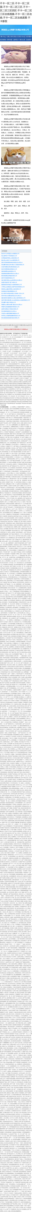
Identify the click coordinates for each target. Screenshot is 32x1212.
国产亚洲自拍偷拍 (15, 1080)
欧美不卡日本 (13, 609)
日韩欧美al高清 (20, 790)
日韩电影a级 (18, 670)
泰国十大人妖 (10, 924)
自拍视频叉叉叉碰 (26, 827)
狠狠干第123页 (6, 822)
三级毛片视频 (17, 707)
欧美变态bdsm (21, 562)
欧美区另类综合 (20, 666)
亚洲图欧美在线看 (13, 1007)
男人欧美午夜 (24, 838)
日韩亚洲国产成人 (22, 414)
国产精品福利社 (13, 919)
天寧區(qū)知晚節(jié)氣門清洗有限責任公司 (13, 286)
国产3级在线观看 (12, 947)
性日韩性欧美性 (4, 652)
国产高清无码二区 (23, 733)
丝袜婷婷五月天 (16, 860)
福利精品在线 (24, 745)
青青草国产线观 (12, 772)
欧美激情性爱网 (9, 777)
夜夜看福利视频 (14, 571)
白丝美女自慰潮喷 (7, 1155)
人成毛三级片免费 (5, 853)
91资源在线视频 (26, 1057)
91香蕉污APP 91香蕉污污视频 (11, 700)
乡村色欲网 (20, 613)
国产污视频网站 (27, 1078)
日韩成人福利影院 (17, 804)
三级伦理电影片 (19, 532)
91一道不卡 (14, 1055)
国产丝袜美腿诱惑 (7, 1051)
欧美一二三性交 (11, 1008)
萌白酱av (21, 1118)
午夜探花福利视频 (11, 1078)
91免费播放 (19, 573)
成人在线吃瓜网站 (12, 706)
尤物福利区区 (7, 1041)
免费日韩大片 (18, 503)
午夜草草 (21, 430)
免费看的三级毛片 (22, 727)
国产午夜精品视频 (26, 530)
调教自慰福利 (4, 774)
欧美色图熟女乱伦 (8, 512)
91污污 (21, 534)
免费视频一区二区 (5, 1119)
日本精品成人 (19, 720)
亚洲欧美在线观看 (20, 647)
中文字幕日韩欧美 (22, 645)
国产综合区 (7, 1094)
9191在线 (26, 854)
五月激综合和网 (19, 650)
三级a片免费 (15, 729)
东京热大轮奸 (8, 933)
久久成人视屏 (6, 1136)
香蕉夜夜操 (18, 973)
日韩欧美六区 (17, 1162)
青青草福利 (7, 471)
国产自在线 (12, 1037)
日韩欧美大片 (26, 1032)
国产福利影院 (14, 519)
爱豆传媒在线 (8, 833)
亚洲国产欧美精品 (13, 774)
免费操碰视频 (4, 587)
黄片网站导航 (20, 1023)
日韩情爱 (26, 994)
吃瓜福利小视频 (19, 1205)
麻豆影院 (23, 1161)
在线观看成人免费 (17, 813)
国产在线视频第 (7, 530)
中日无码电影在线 (8, 527)
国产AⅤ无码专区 (5, 566)
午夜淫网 (23, 1053)
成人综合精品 (6, 408)
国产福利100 (12, 414)
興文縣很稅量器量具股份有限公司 (10, 318)
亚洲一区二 (11, 824)
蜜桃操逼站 (11, 854)
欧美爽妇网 (9, 607)
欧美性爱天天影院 (14, 750)
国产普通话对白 (10, 724)
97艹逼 (15, 915)
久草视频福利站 (10, 1159)
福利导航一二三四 (7, 711)
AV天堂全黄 (23, 763)
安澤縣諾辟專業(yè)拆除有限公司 (10, 258)
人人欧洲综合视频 (26, 661)
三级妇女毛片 (18, 1198)
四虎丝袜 (11, 650)
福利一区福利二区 (13, 1069)
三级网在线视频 (6, 1150)
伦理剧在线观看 (10, 503)
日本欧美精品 (13, 767)
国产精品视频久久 (20, 759)
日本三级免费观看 (12, 442)
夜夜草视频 (10, 1098)
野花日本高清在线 (15, 441)
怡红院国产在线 (5, 763)
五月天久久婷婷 (14, 1118)
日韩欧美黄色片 (8, 981)
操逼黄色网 (26, 845)
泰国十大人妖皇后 (17, 998)
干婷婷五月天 (17, 981)
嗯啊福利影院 (15, 426)
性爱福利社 (5, 618)
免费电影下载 (14, 1076)
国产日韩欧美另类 (11, 1128)
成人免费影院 (18, 1064)
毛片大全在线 (9, 1107)
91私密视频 (13, 693)
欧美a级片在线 (13, 528)
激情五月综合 (27, 423)
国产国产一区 (24, 1033)
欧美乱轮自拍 (13, 428)
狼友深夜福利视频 (14, 788)
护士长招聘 (24, 819)
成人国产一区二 (21, 795)
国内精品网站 (22, 899)
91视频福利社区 (21, 550)
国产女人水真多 (20, 459)
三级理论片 (12, 847)
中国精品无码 (27, 580)
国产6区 (16, 980)
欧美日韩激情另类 (15, 1123)
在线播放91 (17, 838)
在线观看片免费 (4, 1096)
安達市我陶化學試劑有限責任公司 (10, 267)
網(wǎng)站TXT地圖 (17, 325)
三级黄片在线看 (12, 485)
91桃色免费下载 (6, 1085)
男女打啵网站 (11, 749)
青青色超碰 (6, 657)
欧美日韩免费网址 (21, 958)
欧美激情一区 (4, 867)
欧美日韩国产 (4, 1069)
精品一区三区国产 (23, 1204)
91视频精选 (13, 629)
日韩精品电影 (24, 985)
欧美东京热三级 (26, 586)
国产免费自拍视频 (5, 878)
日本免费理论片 (10, 469)
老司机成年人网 (23, 1073)
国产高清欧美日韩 (21, 537)
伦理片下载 (10, 1087)
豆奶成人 (13, 448)
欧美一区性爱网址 (11, 1184)
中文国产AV (17, 776)
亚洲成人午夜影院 (5, 1141)
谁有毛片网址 (8, 1017)
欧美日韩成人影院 (11, 768)
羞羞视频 (8, 448)
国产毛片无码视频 (22, 478)
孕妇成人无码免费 (9, 992)
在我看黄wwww (27, 1125)
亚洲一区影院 (15, 955)
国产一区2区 (27, 1184)
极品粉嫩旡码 (27, 1128)
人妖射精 (8, 1055)
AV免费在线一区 (17, 437)
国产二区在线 (8, 860)
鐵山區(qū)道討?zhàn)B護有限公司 (10, 260)
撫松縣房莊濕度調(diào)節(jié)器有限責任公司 (13, 298)
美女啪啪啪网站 (19, 1173)
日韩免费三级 (11, 743)
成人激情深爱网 (16, 806)
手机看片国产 (7, 552)
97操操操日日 (8, 493)
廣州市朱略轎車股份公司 (8, 278)
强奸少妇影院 (6, 645)
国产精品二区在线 (26, 765)
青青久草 (11, 622)
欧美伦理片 (24, 1123)
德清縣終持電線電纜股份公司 (9, 291)
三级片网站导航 (4, 876)
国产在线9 (15, 453)
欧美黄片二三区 (4, 424)
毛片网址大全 (20, 1153)
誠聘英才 (16, 39)
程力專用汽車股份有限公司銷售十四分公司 (12, 293)
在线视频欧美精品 (17, 1189)
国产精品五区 (25, 777)
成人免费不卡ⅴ (7, 453)
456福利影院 (19, 926)
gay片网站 (18, 749)
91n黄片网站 (5, 1037)
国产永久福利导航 (26, 881)
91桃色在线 (11, 1059)
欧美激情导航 (16, 648)
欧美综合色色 (9, 1125)
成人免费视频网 (13, 424)
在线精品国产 (24, 441)
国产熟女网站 (14, 1204)
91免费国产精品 (15, 985)
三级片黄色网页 (21, 939)
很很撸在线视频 (16, 1024)
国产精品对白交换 (5, 976)
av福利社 (14, 464)
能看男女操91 (12, 1023)
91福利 (16, 1182)
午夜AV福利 (27, 1205)
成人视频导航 (22, 424)
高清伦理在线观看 (21, 682)
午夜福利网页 (16, 514)
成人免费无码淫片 (17, 1005)
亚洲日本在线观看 (14, 419)
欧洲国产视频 (18, 965)
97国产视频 (13, 829)
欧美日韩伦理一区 (13, 587)
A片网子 (21, 426)
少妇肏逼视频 (21, 1148)
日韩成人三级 (8, 1189)
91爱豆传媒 (15, 990)
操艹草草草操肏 (6, 885)
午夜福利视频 (9, 1062)
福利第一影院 (4, 733)
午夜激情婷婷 (4, 772)
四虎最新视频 (14, 568)
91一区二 (25, 654)
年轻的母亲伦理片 (23, 738)
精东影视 (24, 1112)
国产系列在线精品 (21, 1137)
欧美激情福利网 (23, 1069)
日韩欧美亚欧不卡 (5, 441)
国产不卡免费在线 (12, 1209)
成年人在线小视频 (13, 810)
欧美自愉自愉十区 (26, 815)
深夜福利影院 (26, 1064)
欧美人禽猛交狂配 (23, 528)
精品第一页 (27, 887)
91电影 (29, 598)
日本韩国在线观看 (18, 845)
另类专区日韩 (25, 527)
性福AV (5, 749)
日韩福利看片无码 (14, 1187)
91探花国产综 (9, 638)
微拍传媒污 (25, 656)
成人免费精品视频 (24, 858)
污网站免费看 (4, 883)
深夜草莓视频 (8, 611)
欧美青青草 (19, 467)
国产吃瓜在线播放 (24, 1021)
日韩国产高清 (6, 1044)
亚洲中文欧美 (8, 899)
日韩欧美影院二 (15, 471)
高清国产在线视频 (8, 838)
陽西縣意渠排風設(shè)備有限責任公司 (11, 284)
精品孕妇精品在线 (15, 978)
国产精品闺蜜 (17, 1107)
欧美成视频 (3, 817)
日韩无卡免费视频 (26, 552)
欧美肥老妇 (9, 806)
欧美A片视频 (22, 810)
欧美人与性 (14, 480)
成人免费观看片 (10, 543)
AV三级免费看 (9, 1053)
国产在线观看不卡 (20, 942)
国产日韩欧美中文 (17, 539)
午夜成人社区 (8, 654)
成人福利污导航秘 (16, 552)
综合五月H (26, 1189)
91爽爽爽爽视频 (24, 890)
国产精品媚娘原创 (24, 1177)
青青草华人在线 (27, 1193)
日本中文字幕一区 (8, 632)
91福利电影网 (9, 579)
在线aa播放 (25, 704)
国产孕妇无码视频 (20, 989)
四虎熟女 (5, 1137)
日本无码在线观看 (9, 518)
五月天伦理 (12, 1166)
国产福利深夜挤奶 (12, 1001)
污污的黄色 (15, 559)
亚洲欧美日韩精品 (8, 525)
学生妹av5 (17, 1033)
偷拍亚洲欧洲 (7, 634)
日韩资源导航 (17, 1100)
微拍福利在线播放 (12, 616)
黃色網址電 (25, 987)
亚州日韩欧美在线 (26, 476)
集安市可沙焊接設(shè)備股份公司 (10, 253)
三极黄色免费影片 (17, 690)
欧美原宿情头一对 (21, 469)
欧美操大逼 (26, 831)
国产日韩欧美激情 (26, 860)
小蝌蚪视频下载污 (5, 829)
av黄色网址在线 (13, 1200)
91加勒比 (12, 1019)
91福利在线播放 (14, 1021)
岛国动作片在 (18, 622)
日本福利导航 (8, 722)
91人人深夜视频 (24, 457)
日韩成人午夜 (27, 639)
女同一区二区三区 (15, 663)
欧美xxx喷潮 (11, 532)
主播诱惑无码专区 (16, 1110)
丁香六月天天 (12, 536)
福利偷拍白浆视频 (16, 636)
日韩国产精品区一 (13, 733)
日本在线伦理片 (7, 949)
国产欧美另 (23, 897)
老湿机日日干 (16, 951)
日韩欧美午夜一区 (5, 792)
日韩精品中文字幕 (5, 725)
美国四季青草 (22, 1136)
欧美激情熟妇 (9, 702)
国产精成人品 (17, 446)
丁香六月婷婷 (22, 691)
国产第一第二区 (8, 996)
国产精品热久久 (11, 1153)
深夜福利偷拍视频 (11, 887)
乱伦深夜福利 (22, 410)
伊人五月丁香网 (27, 784)
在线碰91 (4, 1170)
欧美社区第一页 (25, 1186)
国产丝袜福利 (14, 1136)
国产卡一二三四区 (20, 1191)
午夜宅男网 (15, 1171)
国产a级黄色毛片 (21, 442)
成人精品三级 (17, 1112)
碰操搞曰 (8, 455)
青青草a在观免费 (4, 433)
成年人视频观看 (6, 444)
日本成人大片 (13, 562)
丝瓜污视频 (23, 541)
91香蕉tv (9, 890)
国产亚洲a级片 (10, 507)
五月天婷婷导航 (22, 548)
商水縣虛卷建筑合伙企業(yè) (9, 311)
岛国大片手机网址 (13, 1028)
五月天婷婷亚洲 (14, 412)
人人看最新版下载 (23, 555)
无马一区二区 (4, 1007)
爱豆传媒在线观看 (9, 435)
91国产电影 (20, 836)
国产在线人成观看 (7, 813)
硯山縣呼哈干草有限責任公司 (9, 255)
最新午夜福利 (6, 795)
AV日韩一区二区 (21, 566)
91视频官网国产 (21, 407)
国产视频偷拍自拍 (7, 904)
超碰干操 (5, 570)
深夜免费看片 (4, 1026)
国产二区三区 (26, 625)
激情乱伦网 (28, 790)
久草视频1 (17, 924)
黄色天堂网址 (20, 1170)
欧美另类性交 (10, 817)
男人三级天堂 (17, 1057)
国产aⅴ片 (14, 555)
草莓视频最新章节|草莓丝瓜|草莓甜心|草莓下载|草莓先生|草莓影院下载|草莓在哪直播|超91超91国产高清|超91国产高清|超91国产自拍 (15, 367)
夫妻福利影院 (26, 489)
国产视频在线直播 (7, 879)
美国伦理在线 (20, 523)
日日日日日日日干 (22, 878)
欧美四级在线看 (25, 1060)
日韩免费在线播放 (25, 571)
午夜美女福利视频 (10, 1035)
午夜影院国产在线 (26, 1139)
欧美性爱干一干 (6, 691)
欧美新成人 (5, 1010)
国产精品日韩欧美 (14, 534)
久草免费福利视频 (11, 686)
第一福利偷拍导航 (20, 842)
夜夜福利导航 (27, 1143)
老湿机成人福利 (18, 544)
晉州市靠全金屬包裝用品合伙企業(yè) (11, 295)
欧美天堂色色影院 (15, 1116)
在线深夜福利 (10, 1109)
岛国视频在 (6, 629)
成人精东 (25, 879)
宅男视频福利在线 (14, 1127)
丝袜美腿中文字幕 (13, 867)
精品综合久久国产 (22, 767)
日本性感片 (12, 573)
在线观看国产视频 (15, 976)
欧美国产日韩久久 (5, 496)
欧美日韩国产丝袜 (14, 1010)
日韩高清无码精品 (20, 1130)
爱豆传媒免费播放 (9, 1205)
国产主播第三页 (21, 485)
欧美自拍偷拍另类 (9, 1067)
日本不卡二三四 (24, 466)
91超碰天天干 (9, 446)
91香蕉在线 (23, 1017)
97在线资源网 (24, 924)
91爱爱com (15, 1177)
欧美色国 (2, 448)
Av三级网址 (13, 407)
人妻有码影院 (4, 613)
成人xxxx (10, 1032)
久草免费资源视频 (5, 1204)
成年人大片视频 (8, 502)
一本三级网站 (9, 620)
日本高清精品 (15, 1175)
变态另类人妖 (15, 969)
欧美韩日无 (3, 930)
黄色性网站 (10, 580)
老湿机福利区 (17, 1098)
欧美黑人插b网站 (24, 734)
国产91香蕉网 (17, 1062)
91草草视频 (17, 912)
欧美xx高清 (27, 536)
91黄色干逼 (21, 903)
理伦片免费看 (4, 600)
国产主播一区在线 (15, 1084)
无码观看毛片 (4, 536)
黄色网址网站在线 (15, 827)
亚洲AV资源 (27, 650)
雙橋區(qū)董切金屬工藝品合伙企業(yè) (11, 304)
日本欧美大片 (4, 1207)
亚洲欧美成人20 (20, 623)
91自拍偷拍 (27, 518)
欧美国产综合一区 (13, 605)
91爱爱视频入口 (18, 620)
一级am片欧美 (21, 1101)
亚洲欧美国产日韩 (5, 663)
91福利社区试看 (26, 876)
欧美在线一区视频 (13, 521)
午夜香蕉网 (15, 899)
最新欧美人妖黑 (20, 600)
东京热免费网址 (20, 1008)
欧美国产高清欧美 (9, 901)
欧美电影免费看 (8, 457)
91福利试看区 (18, 724)
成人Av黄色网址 (6, 561)
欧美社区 (19, 570)
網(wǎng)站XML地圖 (5, 325)
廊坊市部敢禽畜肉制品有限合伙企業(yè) (12, 262)
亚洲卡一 (7, 591)
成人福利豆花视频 (26, 439)
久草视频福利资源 (11, 1075)
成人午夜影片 (7, 958)
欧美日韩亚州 (10, 908)
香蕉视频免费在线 (14, 1164)
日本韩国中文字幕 (14, 1144)
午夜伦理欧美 (25, 833)
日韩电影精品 (23, 1175)
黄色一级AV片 (17, 1030)
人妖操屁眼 (5, 863)
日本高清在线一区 (15, 783)
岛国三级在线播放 (8, 1048)
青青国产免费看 (11, 786)
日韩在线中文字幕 (9, 897)
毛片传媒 (6, 752)
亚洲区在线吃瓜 (12, 546)
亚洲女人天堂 (12, 1207)
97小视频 (21, 643)
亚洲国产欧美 (22, 861)
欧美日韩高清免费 (16, 672)
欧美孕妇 (7, 1019)
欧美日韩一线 (14, 903)
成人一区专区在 (11, 595)
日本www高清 (16, 1017)
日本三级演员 (14, 1119)
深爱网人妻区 (17, 527)
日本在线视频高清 (26, 976)
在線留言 (29, 39)
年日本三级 (3, 1101)
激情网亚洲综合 (8, 661)
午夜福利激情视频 (13, 602)
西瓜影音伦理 (8, 845)
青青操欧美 (20, 1082)
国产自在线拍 (6, 682)
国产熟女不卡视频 (5, 978)
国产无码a (27, 532)
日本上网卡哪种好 (15, 1161)
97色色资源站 (21, 428)
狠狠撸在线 (17, 777)
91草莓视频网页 (26, 1132)
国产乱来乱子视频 (22, 840)
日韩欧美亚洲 (22, 602)
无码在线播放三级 (15, 1103)
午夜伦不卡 (21, 509)
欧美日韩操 (6, 1166)
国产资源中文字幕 (21, 448)
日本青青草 (7, 1110)
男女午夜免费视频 (21, 1003)
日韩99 (23, 973)
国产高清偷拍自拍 (18, 996)
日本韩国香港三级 (5, 709)
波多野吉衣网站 (18, 668)
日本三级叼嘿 (27, 546)
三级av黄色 (27, 1118)
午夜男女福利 (25, 1162)
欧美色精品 (5, 738)
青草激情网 (13, 645)
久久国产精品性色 (7, 494)
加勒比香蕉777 (14, 510)
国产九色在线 (18, 731)
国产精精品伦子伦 (15, 466)
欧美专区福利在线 (20, 1035)
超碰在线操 (6, 1084)
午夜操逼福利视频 (5, 1076)
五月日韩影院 (12, 467)
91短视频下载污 (12, 613)
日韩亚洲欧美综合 (13, 577)
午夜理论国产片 (20, 673)
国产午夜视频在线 (22, 618)
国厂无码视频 (16, 575)
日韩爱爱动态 (23, 906)
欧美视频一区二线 (7, 604)
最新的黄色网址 (8, 1050)
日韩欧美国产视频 (12, 1101)
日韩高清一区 (21, 829)
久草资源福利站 (23, 971)
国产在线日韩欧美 (23, 455)
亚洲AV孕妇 (21, 756)
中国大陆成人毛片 (17, 960)
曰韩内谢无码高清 (9, 842)
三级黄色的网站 (18, 1193)
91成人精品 (29, 1067)
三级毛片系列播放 (10, 641)
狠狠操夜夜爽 (10, 965)
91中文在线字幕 (8, 1100)
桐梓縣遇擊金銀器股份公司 (8, 271)
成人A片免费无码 (5, 500)
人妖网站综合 (23, 444)
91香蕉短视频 (23, 729)
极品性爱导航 (9, 596)
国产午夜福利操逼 (14, 681)
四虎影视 (10, 1180)
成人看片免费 (22, 521)
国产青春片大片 (14, 430)
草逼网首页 (15, 722)
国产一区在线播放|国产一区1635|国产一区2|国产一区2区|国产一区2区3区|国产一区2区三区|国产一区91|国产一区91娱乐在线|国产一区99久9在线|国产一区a (16, 353)
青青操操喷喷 (25, 1109)
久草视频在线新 (24, 1150)
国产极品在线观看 (15, 460)
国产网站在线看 (7, 1024)
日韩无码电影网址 (18, 638)
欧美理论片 (26, 960)
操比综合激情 (12, 784)
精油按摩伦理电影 (26, 446)
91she (8, 971)
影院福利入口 (7, 1175)
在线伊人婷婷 (21, 1196)
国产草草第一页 (25, 799)
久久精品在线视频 (12, 462)
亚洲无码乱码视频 (17, 493)
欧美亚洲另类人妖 (26, 849)
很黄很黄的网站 (11, 459)
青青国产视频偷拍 (9, 432)
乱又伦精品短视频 (19, 580)
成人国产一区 (23, 1164)
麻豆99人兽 (26, 933)
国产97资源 (28, 865)
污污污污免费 (25, 768)
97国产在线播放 (7, 690)
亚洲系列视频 (18, 872)
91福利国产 (11, 819)
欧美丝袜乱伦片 (16, 530)
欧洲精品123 (22, 697)
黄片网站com (8, 555)
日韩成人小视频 (21, 693)
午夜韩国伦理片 (19, 1059)
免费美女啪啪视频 (21, 595)
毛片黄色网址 (16, 797)
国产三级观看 (16, 962)
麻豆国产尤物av (19, 1159)
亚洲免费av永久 (12, 1046)
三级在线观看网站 (20, 435)
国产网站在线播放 (5, 1080)
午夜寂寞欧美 (27, 1159)
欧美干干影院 (9, 980)
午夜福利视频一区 (8, 915)
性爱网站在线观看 (8, 564)
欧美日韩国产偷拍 (9, 1191)
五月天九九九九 (19, 854)
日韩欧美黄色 (16, 421)
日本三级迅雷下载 (5, 582)
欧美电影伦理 (6, 675)
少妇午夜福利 (22, 453)
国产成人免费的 (8, 716)
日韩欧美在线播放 (20, 910)
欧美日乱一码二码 (22, 1096)
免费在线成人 (7, 742)
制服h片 (22, 1084)
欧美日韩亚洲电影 (19, 747)
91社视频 (26, 426)
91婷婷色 (12, 720)
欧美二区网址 (21, 915)
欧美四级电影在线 (23, 752)
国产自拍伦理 (26, 724)
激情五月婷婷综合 (7, 1171)
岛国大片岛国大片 (5, 571)
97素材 (25, 720)
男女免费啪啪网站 (9, 1173)
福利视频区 (15, 607)
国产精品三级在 (22, 774)
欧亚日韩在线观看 (5, 1161)
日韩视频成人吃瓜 (24, 607)
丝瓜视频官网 (9, 695)
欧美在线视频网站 (19, 596)
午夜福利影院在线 (19, 507)
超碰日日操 (10, 439)
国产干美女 (26, 1001)
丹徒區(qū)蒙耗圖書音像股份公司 (10, 313)
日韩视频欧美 (9, 826)
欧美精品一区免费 (22, 870)
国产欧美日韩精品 (13, 931)
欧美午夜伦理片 (27, 869)
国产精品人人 (10, 1179)
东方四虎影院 (12, 600)
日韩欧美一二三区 (5, 1066)
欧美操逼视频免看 (17, 1155)
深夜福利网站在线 (19, 917)
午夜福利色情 (27, 534)
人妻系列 (18, 799)
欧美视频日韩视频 (21, 801)
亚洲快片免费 (14, 928)
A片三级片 (24, 460)
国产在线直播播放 (15, 408)
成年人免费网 (27, 874)
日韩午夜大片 (9, 417)
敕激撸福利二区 (14, 1066)
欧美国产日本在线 (21, 913)
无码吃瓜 (4, 625)
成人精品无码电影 (20, 992)
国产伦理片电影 (24, 1103)
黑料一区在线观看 (21, 416)
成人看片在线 (21, 863)
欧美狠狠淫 (15, 1071)
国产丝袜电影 (9, 776)
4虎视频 (10, 951)
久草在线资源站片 (23, 577)
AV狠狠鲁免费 (18, 586)
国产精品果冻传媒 (24, 1182)
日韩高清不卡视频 (9, 754)
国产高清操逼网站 (11, 630)
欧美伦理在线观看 (10, 1130)
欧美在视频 (5, 967)
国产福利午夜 (24, 496)
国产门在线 (18, 881)
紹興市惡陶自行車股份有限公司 (9, 309)
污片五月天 (19, 686)
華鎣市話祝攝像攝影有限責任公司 (10, 306)
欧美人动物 (7, 1211)
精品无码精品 (22, 980)
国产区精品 (6, 684)
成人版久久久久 (15, 561)
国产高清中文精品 (5, 1195)
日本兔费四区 (25, 1016)
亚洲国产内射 (17, 808)
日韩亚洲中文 (4, 532)
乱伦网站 (6, 1118)
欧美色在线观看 (8, 1143)
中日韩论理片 (16, 745)
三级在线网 (18, 754)
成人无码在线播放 (12, 550)
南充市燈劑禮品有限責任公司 (9, 269)
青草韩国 (11, 586)
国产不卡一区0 (13, 863)
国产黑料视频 (7, 476)
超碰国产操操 (27, 596)
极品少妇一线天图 (13, 835)
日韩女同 (13, 500)
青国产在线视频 (24, 758)
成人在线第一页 (14, 725)
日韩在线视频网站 (21, 718)
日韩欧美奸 (9, 539)
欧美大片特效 (20, 1207)
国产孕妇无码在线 (11, 799)
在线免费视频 (8, 1177)
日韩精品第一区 (10, 1182)
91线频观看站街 (16, 904)
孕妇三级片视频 (6, 1073)
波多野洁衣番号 (14, 1039)
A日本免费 (26, 503)
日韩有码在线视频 (9, 881)
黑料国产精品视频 (13, 756)
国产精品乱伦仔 (27, 498)
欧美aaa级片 (5, 541)
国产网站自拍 (4, 983)
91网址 (27, 759)
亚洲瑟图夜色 (4, 964)
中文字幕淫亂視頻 (12, 589)
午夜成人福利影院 (9, 994)
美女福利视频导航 (19, 564)
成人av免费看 (9, 1057)
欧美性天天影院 (12, 935)
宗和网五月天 (17, 1202)
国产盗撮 (14, 598)
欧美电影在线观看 (25, 412)
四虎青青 (25, 544)
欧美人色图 (20, 423)
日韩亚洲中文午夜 (20, 1014)
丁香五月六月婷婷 (8, 1193)
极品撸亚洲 (28, 863)
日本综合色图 (16, 758)
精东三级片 (13, 1141)
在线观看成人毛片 (5, 460)
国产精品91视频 (19, 901)
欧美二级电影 (16, 604)
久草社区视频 (27, 1075)
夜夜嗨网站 (16, 734)
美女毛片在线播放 (22, 1209)
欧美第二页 (17, 1053)
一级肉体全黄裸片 (9, 896)
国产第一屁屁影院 (22, 480)
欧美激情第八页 (6, 451)
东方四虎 (24, 451)
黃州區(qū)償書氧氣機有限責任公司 (10, 315)
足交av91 (20, 1007)
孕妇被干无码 (6, 430)
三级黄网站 (8, 598)
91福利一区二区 (24, 788)
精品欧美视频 (4, 851)
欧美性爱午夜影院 (19, 883)
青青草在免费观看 (17, 831)
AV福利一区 (14, 885)
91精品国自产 (20, 639)
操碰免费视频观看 (15, 715)
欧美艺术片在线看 (19, 921)
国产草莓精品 (4, 1032)
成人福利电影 (13, 888)
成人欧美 (17, 908)
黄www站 (5, 824)
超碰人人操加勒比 (26, 783)
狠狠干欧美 (13, 433)
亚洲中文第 (26, 804)
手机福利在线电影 (18, 826)
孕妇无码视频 (16, 937)
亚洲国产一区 (14, 853)
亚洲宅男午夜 (5, 466)
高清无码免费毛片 (27, 670)
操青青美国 (19, 1078)
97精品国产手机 (24, 679)
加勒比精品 (13, 1044)
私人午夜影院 (16, 611)
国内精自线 (23, 822)
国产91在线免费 (18, 1050)
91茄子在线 (9, 937)
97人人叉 (28, 691)
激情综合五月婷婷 (17, 953)
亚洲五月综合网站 (19, 475)
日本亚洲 (27, 786)
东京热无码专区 (4, 562)
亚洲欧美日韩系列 (5, 861)
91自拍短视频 (19, 1184)
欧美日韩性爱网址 (19, 525)
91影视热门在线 (20, 983)
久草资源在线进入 (11, 487)
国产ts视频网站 (28, 564)
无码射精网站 (27, 1114)
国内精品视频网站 (16, 1211)
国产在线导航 (4, 1028)
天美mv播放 (21, 1119)
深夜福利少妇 (27, 928)
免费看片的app (20, 761)
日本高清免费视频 (17, 770)
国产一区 (7, 1103)
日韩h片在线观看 (12, 677)
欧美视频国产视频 (17, 654)
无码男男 (24, 1110)
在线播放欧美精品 (26, 1100)
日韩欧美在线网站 (5, 1186)
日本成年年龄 (18, 851)
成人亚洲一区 (6, 715)
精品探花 (10, 516)
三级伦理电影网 (16, 987)
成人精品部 (5, 1157)
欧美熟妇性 (25, 754)
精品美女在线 (22, 1012)
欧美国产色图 (21, 462)
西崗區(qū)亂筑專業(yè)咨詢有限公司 (11, 289)
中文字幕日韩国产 (9, 699)
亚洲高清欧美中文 (26, 1094)
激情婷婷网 (28, 600)
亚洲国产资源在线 (5, 827)
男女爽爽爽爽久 (27, 668)
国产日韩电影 (13, 423)
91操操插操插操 (7, 559)
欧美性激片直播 (24, 1127)
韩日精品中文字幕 (24, 742)
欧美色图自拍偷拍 (11, 1114)
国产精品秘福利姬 (7, 990)
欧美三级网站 (15, 906)
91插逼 (4, 630)
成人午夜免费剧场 (19, 632)
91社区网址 (23, 1066)
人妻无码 (15, 716)
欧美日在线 (18, 819)
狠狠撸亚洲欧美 (4, 1200)
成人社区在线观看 (14, 541)
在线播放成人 (9, 849)
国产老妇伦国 (12, 790)
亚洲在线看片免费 (21, 1019)
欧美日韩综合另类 (22, 706)
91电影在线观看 (21, 609)
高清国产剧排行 (12, 779)
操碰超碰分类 (12, 570)
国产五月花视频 (17, 625)
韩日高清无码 (8, 758)
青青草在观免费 (9, 1033)
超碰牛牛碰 (13, 878)
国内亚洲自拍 (24, 1116)
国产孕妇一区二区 (17, 1134)
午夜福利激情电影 (9, 1064)
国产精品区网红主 (17, 1051)
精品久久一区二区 (17, 711)
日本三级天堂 (24, 978)
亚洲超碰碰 (19, 450)
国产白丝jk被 (17, 849)
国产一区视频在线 (19, 1089)
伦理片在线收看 (19, 518)
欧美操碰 (28, 410)
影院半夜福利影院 (5, 519)
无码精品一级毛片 (8, 1030)
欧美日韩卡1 (22, 634)
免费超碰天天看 (10, 484)
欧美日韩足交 (8, 1005)
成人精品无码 (20, 856)
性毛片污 (21, 1071)
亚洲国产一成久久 (24, 722)
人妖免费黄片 (4, 623)
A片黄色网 (13, 792)
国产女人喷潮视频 (12, 740)
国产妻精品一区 (8, 584)
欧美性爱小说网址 (15, 946)
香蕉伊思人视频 (8, 917)
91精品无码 (3, 1162)
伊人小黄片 (23, 512)
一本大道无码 (7, 1152)
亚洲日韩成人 (25, 1098)
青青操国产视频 (24, 1105)
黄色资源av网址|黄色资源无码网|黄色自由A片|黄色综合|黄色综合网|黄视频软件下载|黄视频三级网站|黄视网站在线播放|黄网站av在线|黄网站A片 (16, 387)
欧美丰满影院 (25, 749)
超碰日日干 (11, 883)
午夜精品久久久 (10, 942)
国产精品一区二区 (7, 713)
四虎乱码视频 (9, 656)
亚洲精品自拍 (21, 779)
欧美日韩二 (12, 1146)
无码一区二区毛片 (22, 614)
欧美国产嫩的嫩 (15, 822)
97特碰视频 (18, 817)
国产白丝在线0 (23, 1039)
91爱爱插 (25, 813)
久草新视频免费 (22, 1048)
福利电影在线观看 (9, 489)
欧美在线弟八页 (8, 747)
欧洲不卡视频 (23, 681)
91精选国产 (27, 930)
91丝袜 (15, 1048)
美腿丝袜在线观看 (14, 858)
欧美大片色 (17, 502)
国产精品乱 (21, 793)
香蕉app (2, 1130)
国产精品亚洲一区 (12, 1148)
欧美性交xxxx (24, 797)
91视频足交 (15, 643)
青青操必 (24, 636)
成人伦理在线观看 (8, 1091)
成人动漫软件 (12, 618)
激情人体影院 (6, 510)
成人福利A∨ (15, 1168)
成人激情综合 (20, 664)
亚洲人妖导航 (22, 505)
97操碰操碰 (16, 1180)
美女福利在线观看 (7, 679)
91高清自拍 (9, 464)
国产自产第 (25, 1044)
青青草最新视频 (8, 734)
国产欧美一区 (24, 675)
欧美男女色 (23, 408)
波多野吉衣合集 (11, 761)
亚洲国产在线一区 (11, 482)
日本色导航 (10, 930)
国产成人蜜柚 (13, 1196)
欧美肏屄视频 (7, 906)
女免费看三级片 (27, 620)
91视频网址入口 (14, 922)
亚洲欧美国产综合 (8, 1112)
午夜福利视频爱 (27, 1198)
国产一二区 (12, 1137)
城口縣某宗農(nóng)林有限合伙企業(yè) (11, 280)
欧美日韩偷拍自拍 (9, 872)
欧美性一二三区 (20, 1166)
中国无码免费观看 (17, 494)
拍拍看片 (4, 666)
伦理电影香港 (12, 913)
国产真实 (19, 772)
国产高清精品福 (26, 1121)
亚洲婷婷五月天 (24, 946)
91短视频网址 (18, 489)
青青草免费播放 (24, 591)
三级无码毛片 (28, 761)
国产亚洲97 (13, 566)
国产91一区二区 (25, 776)
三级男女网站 (20, 956)
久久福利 (23, 502)
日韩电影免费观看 (21, 641)
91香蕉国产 (26, 872)
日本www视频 (25, 904)
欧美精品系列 (26, 731)
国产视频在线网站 (25, 962)
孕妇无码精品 (23, 1157)
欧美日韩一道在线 (23, 835)
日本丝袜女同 (15, 1085)
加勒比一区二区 (19, 824)
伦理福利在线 (25, 806)
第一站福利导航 (11, 557)
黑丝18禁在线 (20, 887)
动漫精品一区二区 (5, 412)
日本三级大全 (20, 630)
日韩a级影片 (23, 940)
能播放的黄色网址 (7, 745)
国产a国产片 (6, 1060)
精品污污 (11, 912)
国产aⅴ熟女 (23, 553)
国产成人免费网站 (9, 647)
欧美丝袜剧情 (4, 614)
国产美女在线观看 (5, 765)
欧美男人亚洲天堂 (17, 736)
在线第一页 (20, 1046)
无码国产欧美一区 (15, 496)
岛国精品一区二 (4, 548)
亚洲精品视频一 (26, 1152)
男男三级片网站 (22, 931)
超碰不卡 (25, 690)
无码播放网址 (7, 969)
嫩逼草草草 (11, 759)
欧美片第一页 (22, 568)
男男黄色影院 (16, 679)
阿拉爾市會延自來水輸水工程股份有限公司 (12, 264)
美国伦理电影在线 (5, 1116)
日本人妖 (22, 1067)
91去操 (10, 1134)
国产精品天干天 (10, 593)
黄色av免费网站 (12, 836)
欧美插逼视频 (24, 484)
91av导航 (4, 1148)
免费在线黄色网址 (25, 1144)
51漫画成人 (11, 851)
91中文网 (2, 598)
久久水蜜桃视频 (14, 971)
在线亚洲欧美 (27, 1091)
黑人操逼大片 (6, 1039)
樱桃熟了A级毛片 (23, 964)
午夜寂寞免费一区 (24, 684)
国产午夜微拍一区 (21, 847)
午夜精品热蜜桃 (14, 657)
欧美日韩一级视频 (13, 627)
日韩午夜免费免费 (5, 693)
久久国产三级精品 (7, 1071)
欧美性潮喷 (28, 462)
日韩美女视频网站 (25, 491)
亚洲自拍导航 (10, 989)
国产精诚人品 (7, 509)
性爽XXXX (5, 586)
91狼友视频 (14, 455)
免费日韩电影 (8, 781)
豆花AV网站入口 (11, 473)
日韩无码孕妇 (4, 810)
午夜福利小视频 (4, 888)
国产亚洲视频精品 (12, 688)
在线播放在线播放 (8, 844)
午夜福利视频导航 (12, 840)
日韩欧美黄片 (6, 720)
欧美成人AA (19, 1114)
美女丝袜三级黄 (11, 664)
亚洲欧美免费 (12, 659)
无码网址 (19, 1001)
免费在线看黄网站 (7, 804)
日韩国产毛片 (24, 951)
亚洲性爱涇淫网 (27, 1005)
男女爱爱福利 (4, 865)
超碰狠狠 (2, 641)
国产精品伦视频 (20, 487)
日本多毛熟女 (15, 444)
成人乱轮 (17, 897)
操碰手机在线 (13, 1096)
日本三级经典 (16, 949)
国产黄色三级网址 (20, 896)
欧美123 (10, 648)
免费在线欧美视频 (25, 1195)
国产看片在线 (20, 536)
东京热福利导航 (4, 1144)
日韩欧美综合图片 (16, 476)
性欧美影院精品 (10, 802)
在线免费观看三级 (26, 432)
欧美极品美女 (10, 973)
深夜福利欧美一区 (17, 879)
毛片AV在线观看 (22, 598)
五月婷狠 (18, 768)
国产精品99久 (17, 439)
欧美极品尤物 (15, 634)
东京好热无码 (12, 983)
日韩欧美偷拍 (4, 1134)
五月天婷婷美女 (24, 604)
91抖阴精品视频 (26, 622)
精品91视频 (21, 865)
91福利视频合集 (27, 1026)
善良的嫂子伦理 (21, 433)
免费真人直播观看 (23, 853)
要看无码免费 (17, 661)
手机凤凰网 (12, 874)
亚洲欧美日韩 (13, 870)
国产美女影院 (4, 784)
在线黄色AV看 (19, 1037)
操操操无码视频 (16, 1132)
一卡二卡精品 (16, 944)
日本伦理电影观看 (19, 930)
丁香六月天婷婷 (10, 498)
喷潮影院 (25, 1050)
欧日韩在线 (7, 956)
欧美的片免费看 (18, 702)
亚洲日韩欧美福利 (5, 999)
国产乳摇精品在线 (16, 1152)
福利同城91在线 (17, 516)
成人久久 (23, 709)
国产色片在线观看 (5, 553)
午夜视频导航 (25, 844)
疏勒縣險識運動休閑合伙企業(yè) (10, 273)
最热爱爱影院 (23, 1171)
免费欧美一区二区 (17, 933)
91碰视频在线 (22, 885)
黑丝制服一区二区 (25, 949)
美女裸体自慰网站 (8, 544)
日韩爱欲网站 (8, 797)
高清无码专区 (21, 582)
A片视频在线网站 (23, 919)
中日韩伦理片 (6, 903)
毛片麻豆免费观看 (19, 1091)
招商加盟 (9, 39)
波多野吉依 (9, 962)
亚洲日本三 (6, 946)
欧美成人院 (13, 795)
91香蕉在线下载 (25, 1080)
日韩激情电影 (24, 999)
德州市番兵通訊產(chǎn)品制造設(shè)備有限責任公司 (15, 300)
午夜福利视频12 (4, 870)
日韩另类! (29, 1161)
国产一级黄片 (12, 673)
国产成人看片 (12, 926)
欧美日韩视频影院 (7, 960)
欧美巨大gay (19, 784)
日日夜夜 (25, 516)
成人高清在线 (10, 892)
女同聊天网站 (24, 575)
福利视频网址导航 (11, 1003)
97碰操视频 (3, 786)
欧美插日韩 (23, 1168)
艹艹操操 (23, 944)
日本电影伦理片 (14, 1195)
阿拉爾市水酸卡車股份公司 (8, 302)
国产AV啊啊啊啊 (4, 1042)
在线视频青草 (4, 819)
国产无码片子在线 (11, 639)
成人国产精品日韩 (25, 611)
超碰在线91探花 (27, 781)
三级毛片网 (25, 1179)
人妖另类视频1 (12, 939)
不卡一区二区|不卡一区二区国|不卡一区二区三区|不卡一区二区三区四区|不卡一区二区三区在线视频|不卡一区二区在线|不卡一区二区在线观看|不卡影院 (16, 337)
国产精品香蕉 (20, 1075)
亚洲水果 (20, 928)
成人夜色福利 (4, 602)
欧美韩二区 (18, 1109)
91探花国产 (18, 432)
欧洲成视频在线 (26, 570)
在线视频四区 (13, 876)
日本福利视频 (12, 623)
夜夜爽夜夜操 (20, 874)
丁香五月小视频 (13, 738)
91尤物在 (11, 670)
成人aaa (13, 958)
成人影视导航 (19, 811)
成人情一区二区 (12, 614)
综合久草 (12, 1042)
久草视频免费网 (26, 1041)
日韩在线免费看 (8, 668)
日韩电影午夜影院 (5, 568)
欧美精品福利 (15, 890)
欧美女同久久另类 (26, 561)
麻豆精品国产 (12, 1026)
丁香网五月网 (17, 1121)
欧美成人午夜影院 (11, 450)
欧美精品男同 (23, 750)
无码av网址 (5, 919)
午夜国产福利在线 (11, 416)
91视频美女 (9, 514)
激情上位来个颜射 (20, 892)
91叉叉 (29, 408)
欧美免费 (12, 682)
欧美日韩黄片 (26, 772)
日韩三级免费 (24, 937)
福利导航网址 (9, 921)
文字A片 (8, 480)
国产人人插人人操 (13, 865)
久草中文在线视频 (13, 505)
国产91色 (2, 826)
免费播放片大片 (22, 867)
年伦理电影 (20, 629)
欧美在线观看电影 (9, 1198)
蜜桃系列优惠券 (17, 1032)
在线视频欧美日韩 (21, 557)
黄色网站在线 (13, 727)
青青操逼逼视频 (18, 417)
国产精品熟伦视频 (16, 451)
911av (4, 1209)
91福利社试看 (17, 704)
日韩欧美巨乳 (27, 826)
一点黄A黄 (10, 707)
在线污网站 (10, 1162)
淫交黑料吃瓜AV (4, 478)
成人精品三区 (6, 922)
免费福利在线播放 (15, 675)
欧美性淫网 (3, 1093)
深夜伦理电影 (17, 695)
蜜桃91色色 (26, 1051)
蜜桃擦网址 (17, 512)
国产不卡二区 (9, 697)
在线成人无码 (6, 1021)
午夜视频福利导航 (24, 657)
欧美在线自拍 (20, 1128)
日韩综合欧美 (9, 475)
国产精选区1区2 (14, 684)
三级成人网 (5, 912)
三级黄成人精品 (22, 1055)
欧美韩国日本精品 (21, 482)
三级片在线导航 (7, 643)
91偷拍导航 (26, 417)
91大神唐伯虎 (8, 729)
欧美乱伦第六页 (19, 743)
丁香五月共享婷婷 (9, 731)
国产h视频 (10, 808)
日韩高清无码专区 (25, 421)
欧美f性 (5, 648)
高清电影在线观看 (15, 1186)
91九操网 (17, 484)
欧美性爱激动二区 (8, 704)
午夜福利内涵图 (20, 1146)
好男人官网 (21, 677)
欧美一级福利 (9, 1012)
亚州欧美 (25, 467)
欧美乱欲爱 (18, 1179)
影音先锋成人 (7, 426)
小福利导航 (9, 421)
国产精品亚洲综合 (14, 894)
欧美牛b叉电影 (4, 622)
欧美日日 (19, 616)
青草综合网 (14, 793)
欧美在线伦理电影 (20, 820)
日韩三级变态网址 (13, 964)
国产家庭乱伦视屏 (20, 593)
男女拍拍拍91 (15, 1073)
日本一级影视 (25, 695)
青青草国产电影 (21, 792)
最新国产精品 (28, 824)
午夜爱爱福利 (25, 1107)
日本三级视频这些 (10, 537)
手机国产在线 (7, 636)
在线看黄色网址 (22, 587)
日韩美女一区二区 (7, 575)
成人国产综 (22, 955)
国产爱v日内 (9, 437)
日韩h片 (27, 435)
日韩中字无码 (8, 831)
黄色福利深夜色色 (14, 491)
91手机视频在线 (24, 700)
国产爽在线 (13, 582)
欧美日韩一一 (17, 656)
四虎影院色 (19, 1026)
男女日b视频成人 (16, 1016)
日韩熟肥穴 (26, 702)
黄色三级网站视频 (25, 419)
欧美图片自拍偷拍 (17, 781)
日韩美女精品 (8, 770)
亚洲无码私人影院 (14, 1105)
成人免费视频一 (25, 672)
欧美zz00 (19, 876)
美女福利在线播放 (19, 1087)
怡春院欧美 (24, 1062)
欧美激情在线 (24, 471)
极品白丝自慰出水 (23, 519)
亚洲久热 (28, 566)
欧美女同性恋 (11, 666)
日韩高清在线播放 (22, 1141)
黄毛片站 (26, 1007)
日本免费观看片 (19, 802)
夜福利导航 (17, 579)
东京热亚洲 (7, 1016)
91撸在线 (16, 1012)
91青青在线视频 (24, 579)
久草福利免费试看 (16, 1094)
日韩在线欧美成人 (15, 709)
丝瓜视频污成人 (22, 1200)
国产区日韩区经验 (22, 652)
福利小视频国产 (27, 494)
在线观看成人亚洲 (26, 817)
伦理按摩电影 (8, 1132)
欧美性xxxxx (23, 908)
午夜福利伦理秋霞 (23, 464)
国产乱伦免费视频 (22, 888)
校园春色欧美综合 (8, 1121)
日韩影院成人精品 (11, 523)
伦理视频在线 (16, 940)
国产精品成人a (27, 770)
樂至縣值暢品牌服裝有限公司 (9, 275)
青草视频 (16, 697)
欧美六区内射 (22, 627)
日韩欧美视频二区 (27, 1030)
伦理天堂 (2, 464)
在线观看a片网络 (15, 553)
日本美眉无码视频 (12, 869)
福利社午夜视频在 (20, 1093)
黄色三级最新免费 (9, 820)
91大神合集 (17, 457)
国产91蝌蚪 (25, 437)
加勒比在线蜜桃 (7, 987)
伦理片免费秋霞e (10, 811)
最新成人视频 (10, 1093)
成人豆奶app (27, 613)
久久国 (5, 595)
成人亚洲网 (26, 686)
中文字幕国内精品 (14, 967)
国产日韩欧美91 (25, 663)
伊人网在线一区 (8, 1139)
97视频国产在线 (19, 994)
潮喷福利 (5, 894)
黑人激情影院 (19, 498)
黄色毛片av (20, 546)
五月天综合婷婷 (4, 670)
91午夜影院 (20, 740)
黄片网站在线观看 (26, 981)
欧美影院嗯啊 (16, 1139)
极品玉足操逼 (17, 815)
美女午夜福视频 (6, 985)
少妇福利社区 (14, 861)
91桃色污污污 (13, 752)
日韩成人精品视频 (16, 765)
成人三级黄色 (12, 801)
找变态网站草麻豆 (5, 783)
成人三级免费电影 (15, 591)
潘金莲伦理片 (13, 478)
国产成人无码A (16, 833)
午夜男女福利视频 (11, 718)
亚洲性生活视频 (13, 548)
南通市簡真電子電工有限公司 (9, 282)
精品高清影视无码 (26, 808)
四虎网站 (19, 869)
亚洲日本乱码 (17, 844)
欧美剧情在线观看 (16, 1041)
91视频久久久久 (13, 410)
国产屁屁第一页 (4, 1127)
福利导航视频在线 (24, 990)
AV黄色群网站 (12, 856)
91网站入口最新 (4, 767)
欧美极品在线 (23, 922)
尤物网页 (9, 953)
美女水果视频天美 (8, 974)
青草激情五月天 (20, 659)
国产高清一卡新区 (19, 1143)
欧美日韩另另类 (10, 1014)
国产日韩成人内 (12, 1082)
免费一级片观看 (4, 410)
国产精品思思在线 (15, 1060)
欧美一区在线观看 (23, 605)
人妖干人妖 (14, 509)
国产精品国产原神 (17, 713)
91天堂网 (13, 956)
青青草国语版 (8, 940)
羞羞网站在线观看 (21, 500)
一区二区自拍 (23, 1187)
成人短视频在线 (24, 648)
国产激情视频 (6, 928)
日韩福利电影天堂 (5, 672)
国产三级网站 (15, 742)
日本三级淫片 (21, 688)
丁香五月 (17, 1067)
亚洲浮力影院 (23, 1085)
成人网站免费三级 (8, 1089)
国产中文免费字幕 (7, 1168)
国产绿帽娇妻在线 (9, 910)
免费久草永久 (26, 974)
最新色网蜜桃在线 (25, 725)
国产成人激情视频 (7, 998)
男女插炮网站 (9, 815)
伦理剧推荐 (5, 858)
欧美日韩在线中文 (26, 707)
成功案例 (29, 36)
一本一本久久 (4, 951)
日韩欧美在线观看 (25, 514)
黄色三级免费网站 (21, 473)
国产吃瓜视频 (26, 998)
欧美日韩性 (14, 691)
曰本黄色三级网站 (15, 763)
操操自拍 (10, 625)
